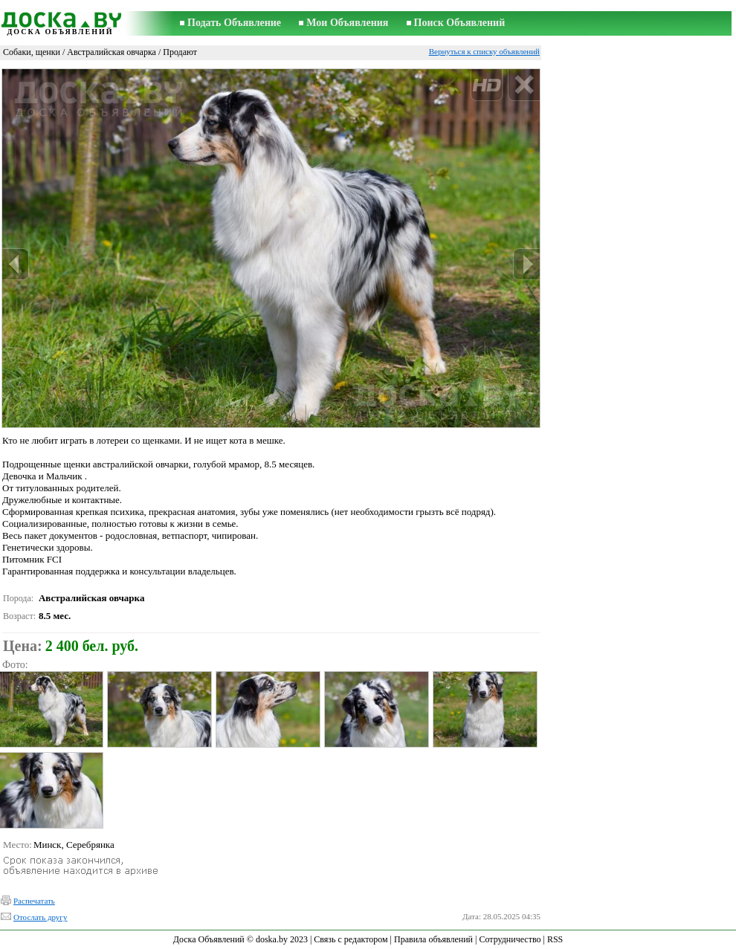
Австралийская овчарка (111, 52)
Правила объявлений (433, 939)
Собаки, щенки (31, 52)
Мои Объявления (347, 22)
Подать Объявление (234, 22)
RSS (555, 939)
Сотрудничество (509, 939)
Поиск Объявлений (460, 22)
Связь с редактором (350, 939)
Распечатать (34, 900)
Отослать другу (40, 917)
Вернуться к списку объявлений (484, 51)
